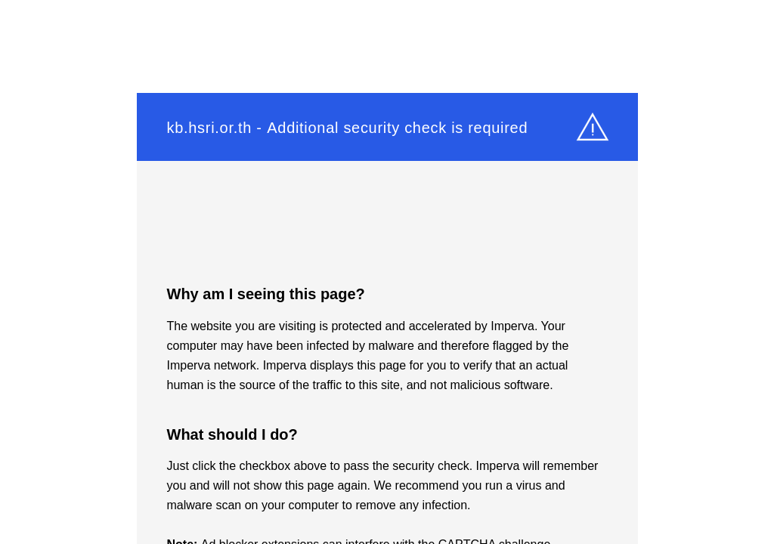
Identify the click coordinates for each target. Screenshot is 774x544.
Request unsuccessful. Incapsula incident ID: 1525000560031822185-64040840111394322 (387, 272)
